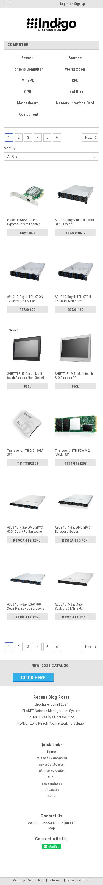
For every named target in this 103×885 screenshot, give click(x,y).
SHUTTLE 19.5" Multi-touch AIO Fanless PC (74, 376)
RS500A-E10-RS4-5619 (75, 542)
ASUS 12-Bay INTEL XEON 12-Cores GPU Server (25, 299)
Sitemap (55, 880)
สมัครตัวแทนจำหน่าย (51, 758)
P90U (75, 387)
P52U (27, 387)
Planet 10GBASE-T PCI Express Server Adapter (23, 222)
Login (64, 4)
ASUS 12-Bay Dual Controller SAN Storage (74, 222)
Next (91, 137)
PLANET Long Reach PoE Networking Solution (51, 723)
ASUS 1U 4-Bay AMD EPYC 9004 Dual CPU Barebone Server (25, 530)
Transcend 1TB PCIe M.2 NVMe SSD (72, 453)
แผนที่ (51, 796)
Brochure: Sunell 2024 (51, 704)
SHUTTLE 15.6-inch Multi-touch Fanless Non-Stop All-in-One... (26, 376)
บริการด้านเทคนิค (51, 771)
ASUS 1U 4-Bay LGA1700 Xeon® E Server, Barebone (25, 606)
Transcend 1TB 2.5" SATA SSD (25, 453)
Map (51, 828)
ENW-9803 (27, 233)
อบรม (51, 777)
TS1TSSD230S (27, 464)
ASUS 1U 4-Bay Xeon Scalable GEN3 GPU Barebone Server (69, 606)
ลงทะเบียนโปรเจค (51, 764)
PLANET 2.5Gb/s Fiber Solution (51, 717)
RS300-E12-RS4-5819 (27, 618)
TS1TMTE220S (75, 464)
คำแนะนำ (51, 790)
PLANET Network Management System (51, 711)
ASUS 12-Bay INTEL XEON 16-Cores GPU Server (73, 299)
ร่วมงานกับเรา (51, 784)
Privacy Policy (77, 880)
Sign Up (79, 4)
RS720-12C (28, 310)
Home (51, 752)
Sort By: (10, 148)
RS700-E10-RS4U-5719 (75, 618)
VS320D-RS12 (75, 233)
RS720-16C (75, 310)
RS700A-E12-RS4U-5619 (27, 542)
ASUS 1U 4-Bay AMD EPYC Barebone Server (73, 530)
